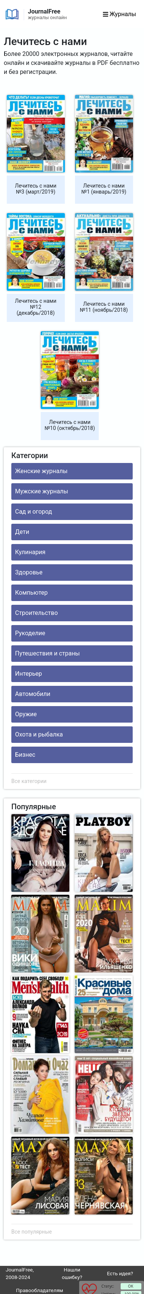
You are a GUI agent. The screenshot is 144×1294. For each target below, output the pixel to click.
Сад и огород (33, 511)
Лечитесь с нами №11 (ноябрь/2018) (104, 307)
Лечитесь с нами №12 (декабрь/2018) (36, 307)
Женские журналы (41, 471)
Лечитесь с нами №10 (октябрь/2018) (69, 425)
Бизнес (25, 754)
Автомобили (32, 693)
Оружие (26, 714)
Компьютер (31, 592)
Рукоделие (30, 633)
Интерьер (28, 673)
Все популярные (31, 1232)
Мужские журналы (41, 491)
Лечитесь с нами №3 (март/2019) (36, 189)
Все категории (28, 781)
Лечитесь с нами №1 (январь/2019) (104, 189)
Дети (22, 531)
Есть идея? (120, 1273)
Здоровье (29, 572)
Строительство (36, 612)
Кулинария (30, 552)
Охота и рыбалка (39, 734)
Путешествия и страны (47, 653)
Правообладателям (39, 1290)
